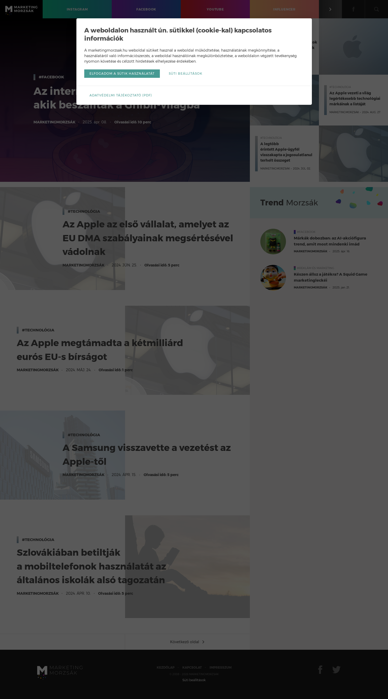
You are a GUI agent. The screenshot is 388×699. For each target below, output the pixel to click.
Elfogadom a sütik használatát (122, 73)
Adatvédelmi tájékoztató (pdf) (120, 95)
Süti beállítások (185, 73)
